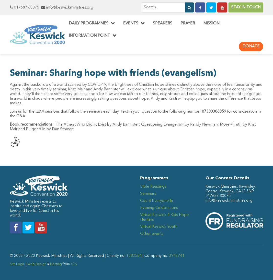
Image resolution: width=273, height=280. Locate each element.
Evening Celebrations (159, 208)
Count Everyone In (156, 201)
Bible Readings (153, 187)
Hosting (56, 264)
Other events (151, 234)
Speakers (162, 23)
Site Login (17, 264)
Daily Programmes (88, 23)
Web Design (36, 264)
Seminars (148, 194)
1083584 (134, 256)
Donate (251, 46)
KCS (73, 264)
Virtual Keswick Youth (158, 227)
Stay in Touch (246, 7)
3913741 (176, 256)
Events (130, 23)
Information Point (89, 36)
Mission (211, 23)
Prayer (188, 23)
